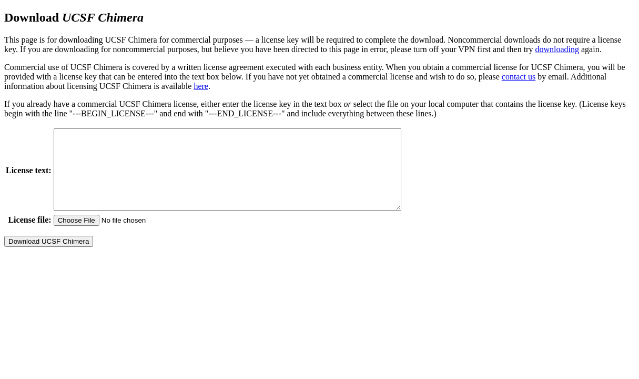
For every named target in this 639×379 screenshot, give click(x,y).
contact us (518, 76)
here (201, 86)
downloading (557, 49)
